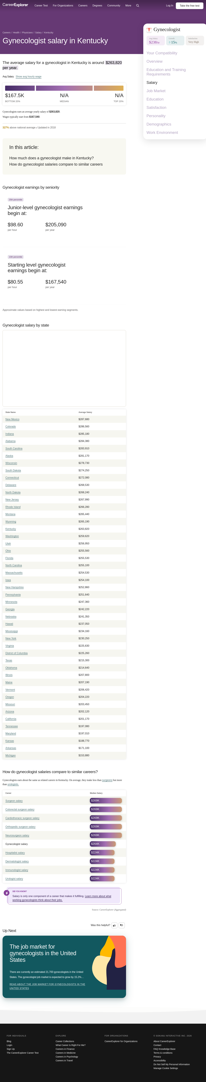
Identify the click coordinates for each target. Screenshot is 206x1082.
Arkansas (10, 748)
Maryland (10, 733)
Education (155, 99)
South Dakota (13, 470)
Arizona (9, 711)
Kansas (9, 740)
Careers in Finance (65, 1049)
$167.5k (14, 97)
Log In (169, 5)
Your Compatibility (162, 53)
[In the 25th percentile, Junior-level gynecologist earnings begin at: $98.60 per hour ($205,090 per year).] (64, 218)
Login (9, 1045)
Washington (12, 536)
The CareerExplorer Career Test (23, 1053)
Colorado (10, 426)
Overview (154, 61)
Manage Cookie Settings (166, 1068)
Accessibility (160, 1060)
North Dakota (12, 492)
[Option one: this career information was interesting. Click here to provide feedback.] (114, 925)
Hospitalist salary (15, 852)
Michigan (10, 755)
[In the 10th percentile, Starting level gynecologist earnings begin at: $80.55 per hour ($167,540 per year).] (64, 275)
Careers (82, 5)
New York (10, 638)
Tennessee (11, 726)
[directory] (64, 156)
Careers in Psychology (67, 1056)
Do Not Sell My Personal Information (172, 1064)
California (10, 718)
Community (113, 5)
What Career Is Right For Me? (71, 1045)
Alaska (9, 455)
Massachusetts (14, 572)
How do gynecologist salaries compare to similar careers (56, 164)
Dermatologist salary (17, 861)
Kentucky (10, 529)
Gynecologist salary (16, 844)
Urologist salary (14, 878)
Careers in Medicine (66, 1053)
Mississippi (11, 631)
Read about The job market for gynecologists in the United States (47, 986)
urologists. (13, 784)
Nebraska (10, 616)
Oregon (9, 697)
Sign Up (11, 1049)
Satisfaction (156, 107)
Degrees (97, 5)
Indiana (9, 433)
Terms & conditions (163, 1053)
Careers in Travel (64, 1060)
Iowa (8, 580)
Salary (152, 82)
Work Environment (162, 132)
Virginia (9, 645)
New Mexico (12, 419)
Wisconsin (11, 463)
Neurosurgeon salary (17, 835)
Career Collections (65, 1041)
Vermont (10, 689)
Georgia (10, 609)
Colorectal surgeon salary (19, 809)
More (128, 5)
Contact (157, 1045)
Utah (8, 543)
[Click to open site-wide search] (137, 5)
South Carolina (13, 448)
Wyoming (10, 521)
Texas (8, 660)
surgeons (107, 780)
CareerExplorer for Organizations (121, 1041)
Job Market (156, 91)
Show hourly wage (28, 76)
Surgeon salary (14, 800)
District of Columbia (16, 653)
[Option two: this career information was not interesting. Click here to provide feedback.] (122, 925)
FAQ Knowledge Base (164, 1049)
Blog (9, 1041)
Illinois (8, 675)
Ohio (8, 550)
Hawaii (9, 623)
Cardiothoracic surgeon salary (22, 818)
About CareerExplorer (164, 1041)
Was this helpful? (100, 925)
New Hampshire (14, 587)
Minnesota (11, 601)
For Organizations (63, 5)
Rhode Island (12, 507)
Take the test (189, 5)
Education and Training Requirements (166, 71)
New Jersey (12, 499)
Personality (156, 116)
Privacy (157, 1056)
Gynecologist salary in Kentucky (55, 40)
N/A (64, 97)
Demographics (159, 124)
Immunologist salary (16, 870)
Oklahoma (11, 667)
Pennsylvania (13, 594)
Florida (9, 558)
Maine (8, 682)
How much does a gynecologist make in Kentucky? (51, 158)
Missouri (10, 704)
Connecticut (12, 477)
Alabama (10, 441)
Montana (10, 514)
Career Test (41, 5)
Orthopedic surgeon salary (20, 826)
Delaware (10, 485)
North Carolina (13, 565)
